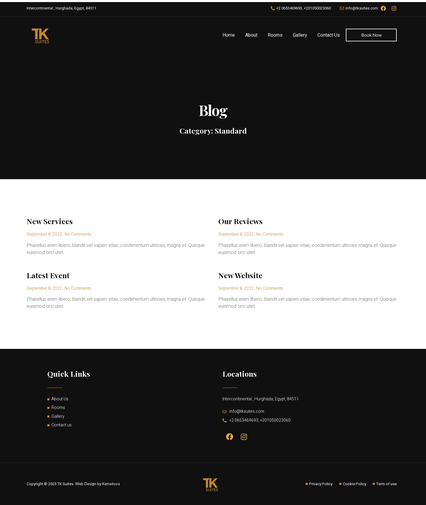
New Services (50, 221)
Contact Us (328, 35)
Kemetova (111, 483)
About (251, 35)
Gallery (300, 35)
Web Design (85, 483)
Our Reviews (240, 221)
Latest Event (48, 275)
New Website (240, 275)
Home (228, 35)
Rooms (275, 35)
